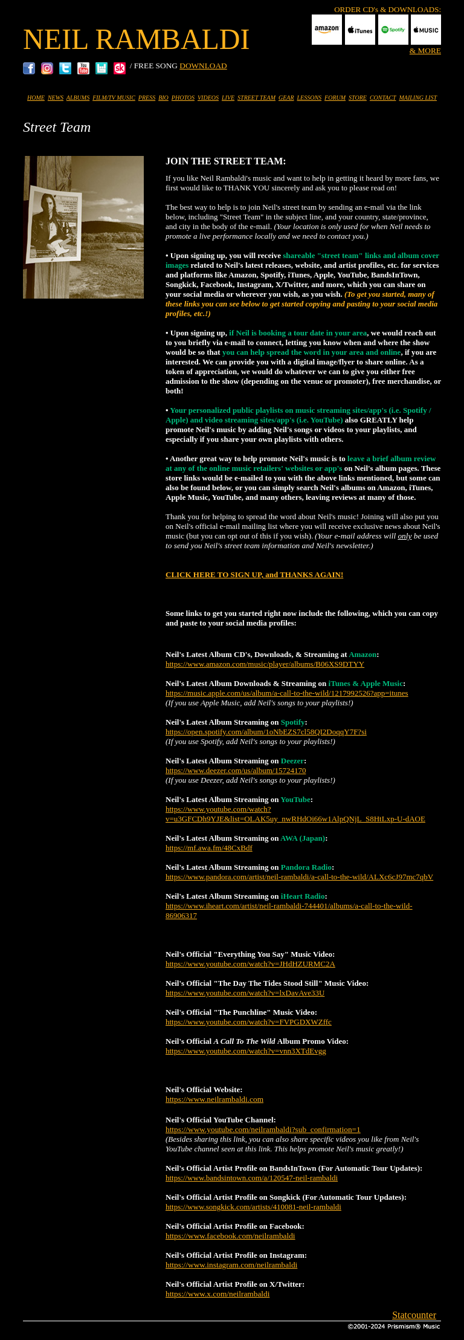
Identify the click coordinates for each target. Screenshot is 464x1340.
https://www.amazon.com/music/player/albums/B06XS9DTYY (265, 663)
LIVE (228, 97)
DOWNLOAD (203, 65)
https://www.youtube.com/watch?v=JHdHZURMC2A (250, 963)
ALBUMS (77, 97)
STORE (358, 97)
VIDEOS (208, 97)
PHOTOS (183, 97)
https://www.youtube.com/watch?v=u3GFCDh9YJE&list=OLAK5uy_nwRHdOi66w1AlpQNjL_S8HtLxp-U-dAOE (295, 813)
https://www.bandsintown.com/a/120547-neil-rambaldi (252, 1177)
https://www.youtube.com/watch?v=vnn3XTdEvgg (246, 1050)
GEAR (286, 97)
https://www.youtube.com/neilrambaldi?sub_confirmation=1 (263, 1129)
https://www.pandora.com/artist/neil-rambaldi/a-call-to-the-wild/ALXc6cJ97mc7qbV (299, 876)
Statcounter (414, 1315)
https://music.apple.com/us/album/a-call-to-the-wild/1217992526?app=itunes (287, 693)
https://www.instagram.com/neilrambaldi (231, 1264)
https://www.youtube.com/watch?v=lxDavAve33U (245, 992)
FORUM (335, 97)
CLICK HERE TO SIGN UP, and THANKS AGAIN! (254, 574)
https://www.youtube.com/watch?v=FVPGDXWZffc (249, 1021)
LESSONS (309, 97)
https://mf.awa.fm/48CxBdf (209, 847)
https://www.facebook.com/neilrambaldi (230, 1235)
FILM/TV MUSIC (113, 97)
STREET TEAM (256, 97)
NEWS (55, 97)
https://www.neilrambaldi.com (214, 1099)
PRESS (146, 97)
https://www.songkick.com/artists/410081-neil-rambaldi (253, 1206)
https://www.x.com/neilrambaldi (217, 1293)
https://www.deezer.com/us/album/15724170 (236, 770)
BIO (163, 97)
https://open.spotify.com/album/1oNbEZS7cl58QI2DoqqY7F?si (266, 731)
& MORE (425, 50)
